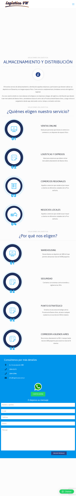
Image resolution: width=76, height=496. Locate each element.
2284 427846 (13, 373)
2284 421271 (13, 369)
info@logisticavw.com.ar (17, 378)
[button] (66, 491)
